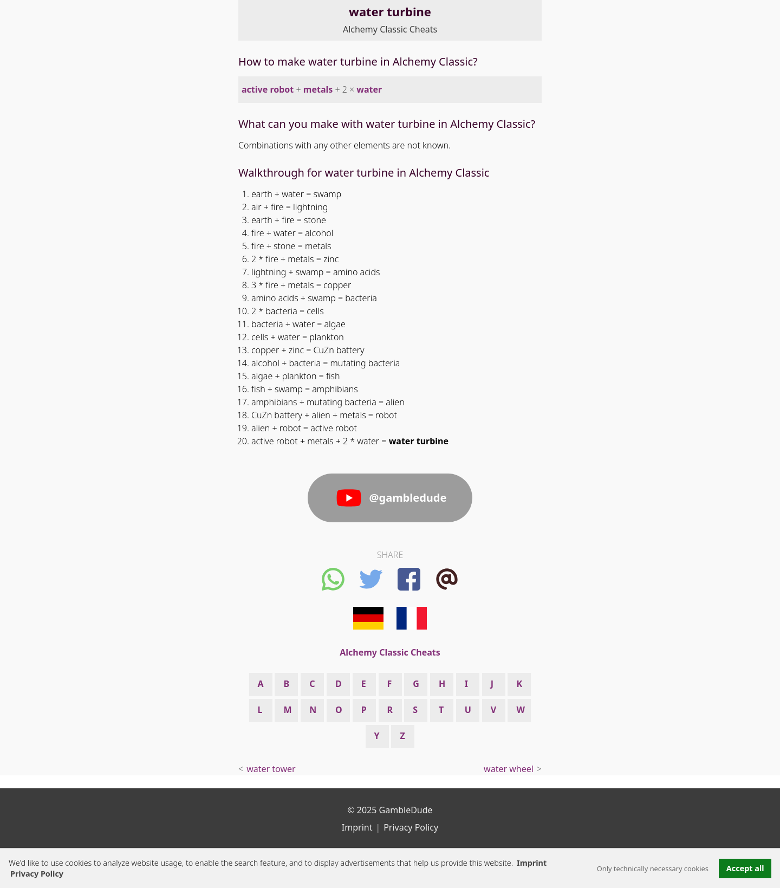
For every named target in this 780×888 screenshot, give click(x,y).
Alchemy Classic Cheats (390, 29)
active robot (268, 89)
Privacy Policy (411, 827)
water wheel (509, 769)
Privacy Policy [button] (36, 873)
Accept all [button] (745, 868)
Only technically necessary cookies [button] (652, 868)
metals (318, 89)
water (369, 89)
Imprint (532, 863)
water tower (270, 769)
